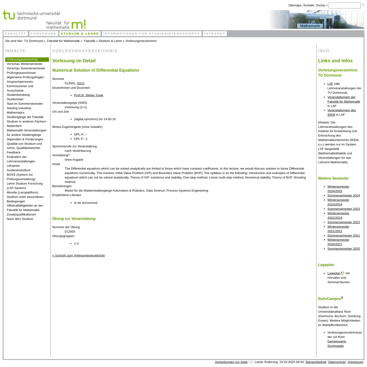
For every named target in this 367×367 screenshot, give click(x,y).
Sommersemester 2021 (343, 235)
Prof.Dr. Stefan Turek (88, 95)
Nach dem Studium (20, 219)
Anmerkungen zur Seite (231, 362)
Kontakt (308, 5)
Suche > (322, 5)
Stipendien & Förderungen (25, 139)
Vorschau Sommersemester (26, 68)
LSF (330, 83)
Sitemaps (295, 5)
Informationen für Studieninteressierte (151, 33)
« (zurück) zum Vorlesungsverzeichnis (78, 255)
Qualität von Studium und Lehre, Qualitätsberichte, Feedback (24, 148)
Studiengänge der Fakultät (25, 117)
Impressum (355, 362)
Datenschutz (337, 362)
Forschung (43, 33)
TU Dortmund (33, 41)
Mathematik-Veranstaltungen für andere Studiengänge (27, 133)
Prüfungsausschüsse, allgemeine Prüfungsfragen (25, 75)
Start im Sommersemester (25, 103)
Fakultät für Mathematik (63, 41)
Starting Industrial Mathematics (19, 110)
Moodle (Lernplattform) (22, 192)
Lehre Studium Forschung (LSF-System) (25, 186)
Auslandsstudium (19, 170)
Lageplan (333, 273)
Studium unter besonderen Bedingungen (25, 199)
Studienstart (15, 99)
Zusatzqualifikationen (21, 214)
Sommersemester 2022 (343, 222)
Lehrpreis (13, 165)
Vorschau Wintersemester (25, 64)
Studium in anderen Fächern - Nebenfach (27, 124)
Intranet (214, 33)
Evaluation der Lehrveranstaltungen (21, 159)
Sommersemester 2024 (343, 195)
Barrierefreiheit (316, 362)
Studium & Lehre (80, 33)
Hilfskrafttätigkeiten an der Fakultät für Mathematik (25, 208)
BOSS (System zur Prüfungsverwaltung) (21, 177)
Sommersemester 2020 (343, 248)
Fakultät (15, 33)
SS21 (81, 83)
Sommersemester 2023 (343, 209)
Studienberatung (18, 94)
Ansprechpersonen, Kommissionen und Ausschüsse (20, 86)
